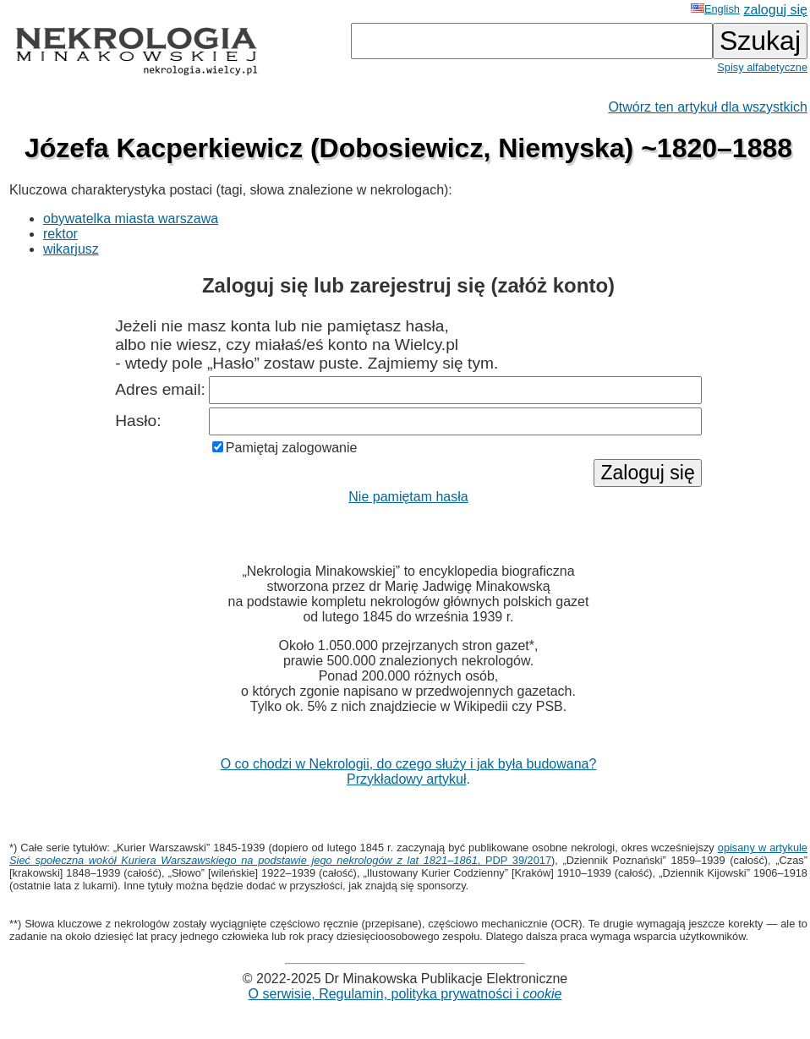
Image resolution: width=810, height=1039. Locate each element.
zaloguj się (775, 10)
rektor (60, 234)
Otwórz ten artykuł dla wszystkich (707, 107)
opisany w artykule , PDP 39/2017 (408, 854)
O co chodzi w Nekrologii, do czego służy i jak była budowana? (409, 764)
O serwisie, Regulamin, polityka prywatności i (405, 994)
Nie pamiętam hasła (408, 496)
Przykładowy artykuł (406, 779)
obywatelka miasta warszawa (130, 218)
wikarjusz (71, 249)
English (715, 9)
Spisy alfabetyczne (762, 67)
